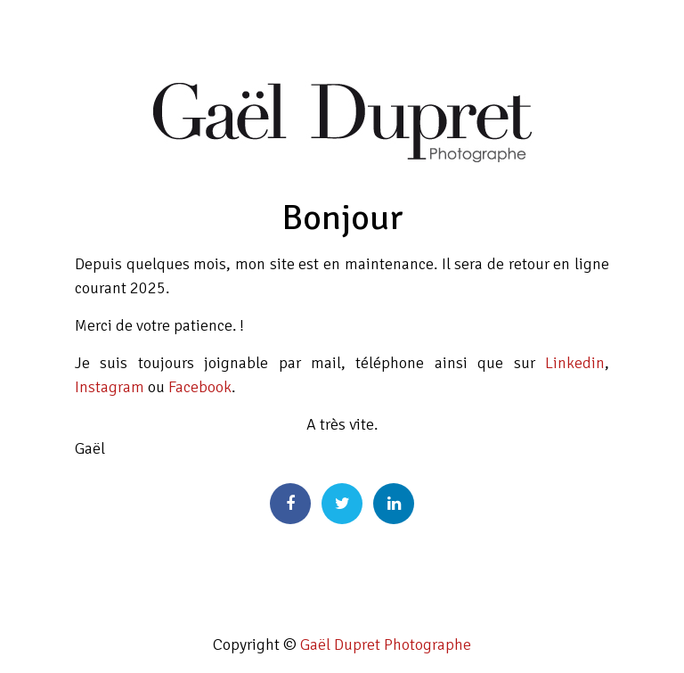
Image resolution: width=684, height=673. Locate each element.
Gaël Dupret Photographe (385, 644)
